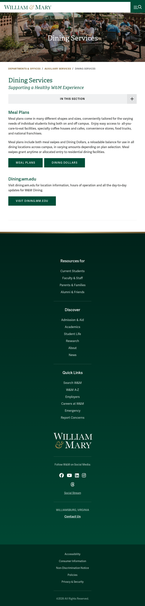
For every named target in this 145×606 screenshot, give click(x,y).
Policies (72, 575)
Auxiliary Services (58, 68)
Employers (72, 397)
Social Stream (72, 493)
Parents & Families (73, 285)
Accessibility (72, 554)
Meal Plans (25, 162)
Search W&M (72, 383)
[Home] (27, 7)
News (72, 355)
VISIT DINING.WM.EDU (32, 201)
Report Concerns (72, 418)
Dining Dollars (64, 162)
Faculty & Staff (72, 278)
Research (72, 341)
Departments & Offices (24, 68)
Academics (72, 327)
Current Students (72, 271)
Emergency (72, 411)
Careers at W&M (72, 404)
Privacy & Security (73, 581)
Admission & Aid (72, 320)
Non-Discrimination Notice (72, 568)
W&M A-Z (72, 390)
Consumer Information (72, 561)
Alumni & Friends (72, 292)
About (72, 348)
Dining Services (72, 38)
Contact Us (72, 517)
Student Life (72, 334)
